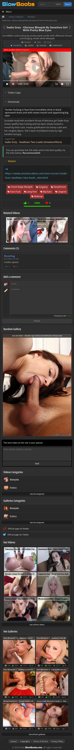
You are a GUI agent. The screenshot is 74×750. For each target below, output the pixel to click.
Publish (37, 321)
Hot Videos (9, 542)
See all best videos (37, 625)
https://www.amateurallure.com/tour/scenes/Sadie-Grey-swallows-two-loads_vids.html (36, 175)
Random (43, 45)
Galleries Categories (14, 501)
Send (37, 463)
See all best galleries (37, 734)
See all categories (37, 494)
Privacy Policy (57, 741)
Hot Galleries (10, 631)
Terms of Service (40, 741)
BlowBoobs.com (33, 747)
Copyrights (25, 741)
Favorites (17, 45)
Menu (9, 12)
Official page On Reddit (18, 528)
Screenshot (57, 45)
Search (68, 4)
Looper (30, 45)
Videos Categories (13, 472)
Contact (13, 741)
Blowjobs (27, 42)
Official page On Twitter (18, 534)
